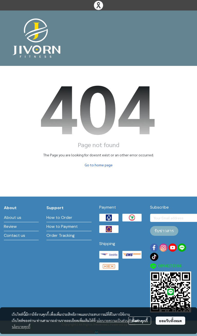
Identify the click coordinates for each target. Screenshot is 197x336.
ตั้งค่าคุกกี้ (140, 320)
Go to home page (99, 164)
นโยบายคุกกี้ (21, 326)
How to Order (59, 217)
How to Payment (62, 226)
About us (12, 217)
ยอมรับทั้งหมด (170, 320)
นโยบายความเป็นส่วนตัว (114, 320)
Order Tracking (60, 235)
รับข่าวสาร (164, 230)
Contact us (14, 235)
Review (10, 226)
